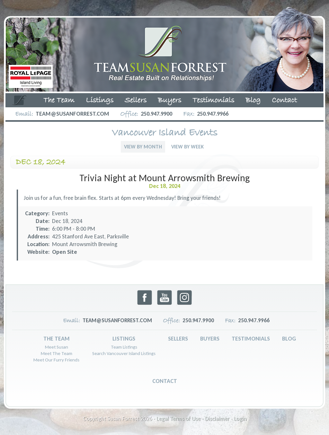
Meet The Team (56, 353)
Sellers (136, 100)
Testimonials (213, 100)
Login (240, 418)
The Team (59, 100)
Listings (99, 100)
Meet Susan (56, 347)
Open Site (64, 251)
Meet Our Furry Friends (56, 360)
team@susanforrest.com (72, 113)
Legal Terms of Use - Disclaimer (192, 418)
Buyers (169, 100)
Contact (284, 100)
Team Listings (124, 347)
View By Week (187, 147)
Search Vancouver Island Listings (124, 353)
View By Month (143, 147)
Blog (253, 100)
